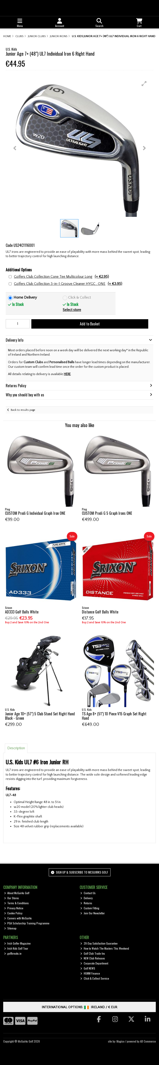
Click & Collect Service (94, 978)
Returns (86, 903)
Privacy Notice (14, 908)
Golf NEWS (87, 968)
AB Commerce (148, 1041)
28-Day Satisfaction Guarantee (99, 943)
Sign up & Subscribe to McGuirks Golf (79, 872)
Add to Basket (90, 324)
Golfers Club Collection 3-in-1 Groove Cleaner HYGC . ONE (68, 284)
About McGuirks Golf (17, 893)
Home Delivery (25, 297)
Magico (120, 1041)
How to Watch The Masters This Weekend (104, 948)
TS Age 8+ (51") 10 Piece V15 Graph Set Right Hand (114, 716)
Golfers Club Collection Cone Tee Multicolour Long (61, 277)
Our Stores (11, 898)
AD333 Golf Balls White (21, 612)
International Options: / (79, 1007)
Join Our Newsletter (92, 913)
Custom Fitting (89, 908)
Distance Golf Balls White (100, 612)
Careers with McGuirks (18, 918)
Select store (72, 310)
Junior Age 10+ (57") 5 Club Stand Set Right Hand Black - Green (40, 716)
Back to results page (23, 410)
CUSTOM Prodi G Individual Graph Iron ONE (35, 513)
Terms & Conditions (16, 903)
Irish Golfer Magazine (17, 943)
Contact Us (88, 893)
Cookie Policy (13, 913)
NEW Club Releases (92, 958)
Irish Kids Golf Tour (16, 948)
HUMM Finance (90, 973)
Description (16, 748)
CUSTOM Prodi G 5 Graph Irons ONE (107, 513)
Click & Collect (79, 297)
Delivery (86, 898)
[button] (144, 83)
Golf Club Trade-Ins (92, 953)
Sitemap (10, 928)
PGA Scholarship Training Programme (27, 923)
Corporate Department (94, 963)
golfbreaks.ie (13, 953)
